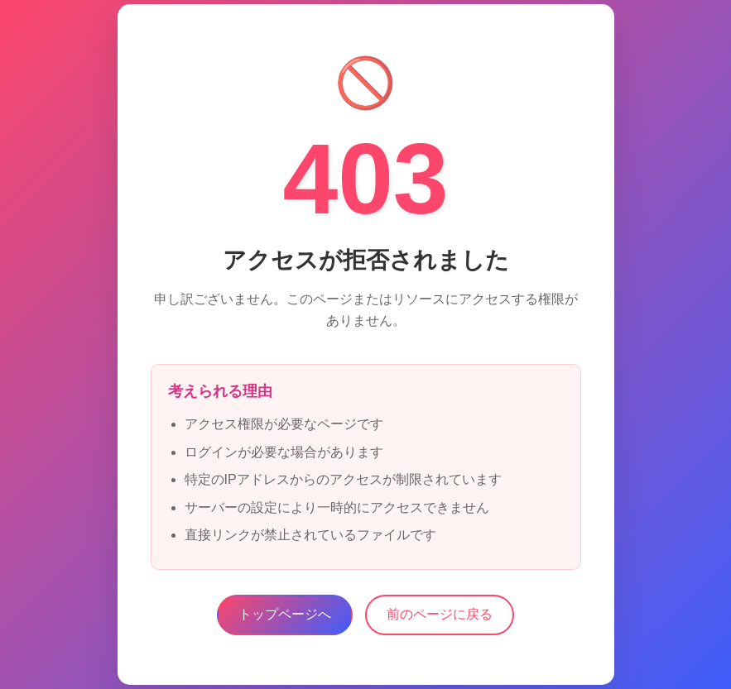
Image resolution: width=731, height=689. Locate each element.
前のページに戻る (440, 614)
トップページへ (284, 614)
